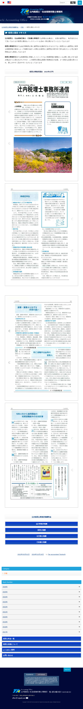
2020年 (5, 617)
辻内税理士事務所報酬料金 (41, 517)
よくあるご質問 (8, 650)
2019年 (5, 622)
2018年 (5, 627)
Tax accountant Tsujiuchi (56, 554)
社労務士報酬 (41, 536)
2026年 (5, 587)
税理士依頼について (10, 644)
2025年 (5, 592)
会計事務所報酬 (41, 524)
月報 (5, 573)
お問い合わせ (8, 655)
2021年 (5, 612)
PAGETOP (67, 669)
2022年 (5, 607)
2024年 (5, 597)
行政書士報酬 (41, 542)
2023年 (5, 602)
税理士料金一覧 (8, 639)
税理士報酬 (42, 530)
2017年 (5, 632)
